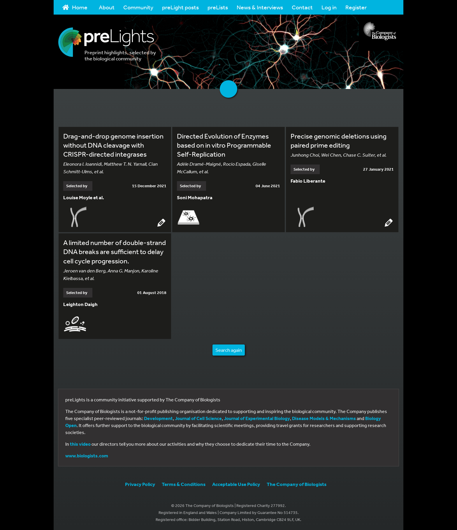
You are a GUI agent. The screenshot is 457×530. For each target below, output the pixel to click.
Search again (228, 350)
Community (138, 7)
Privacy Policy (140, 484)
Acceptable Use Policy (236, 484)
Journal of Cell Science (198, 418)
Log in (329, 7)
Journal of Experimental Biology (257, 418)
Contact (302, 7)
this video (80, 444)
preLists (218, 7)
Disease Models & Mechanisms (324, 418)
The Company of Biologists (296, 484)
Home (74, 7)
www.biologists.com (86, 456)
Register (356, 7)
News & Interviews (260, 7)
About (107, 7)
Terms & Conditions (183, 484)
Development (158, 418)
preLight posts (180, 7)
